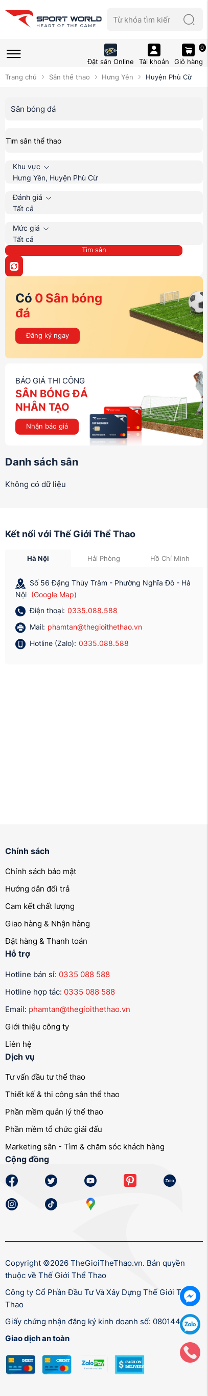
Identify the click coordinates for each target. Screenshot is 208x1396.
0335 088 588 (84, 974)
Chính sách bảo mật (40, 871)
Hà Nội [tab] (38, 558)
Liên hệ (18, 1044)
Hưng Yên (117, 77)
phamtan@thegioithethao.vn (95, 626)
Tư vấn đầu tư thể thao (45, 1077)
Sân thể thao (69, 77)
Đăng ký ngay (47, 335)
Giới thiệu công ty (37, 1026)
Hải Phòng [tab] (103, 558)
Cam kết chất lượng (40, 906)
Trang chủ (21, 77)
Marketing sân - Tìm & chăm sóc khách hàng (85, 1146)
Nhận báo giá (47, 426)
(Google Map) (54, 594)
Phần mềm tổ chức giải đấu (53, 1129)
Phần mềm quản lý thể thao (54, 1112)
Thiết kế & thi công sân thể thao (62, 1094)
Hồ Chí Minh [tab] (170, 558)
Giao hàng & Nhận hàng (47, 923)
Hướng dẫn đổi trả (37, 889)
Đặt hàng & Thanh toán (46, 941)
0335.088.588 (92, 610)
